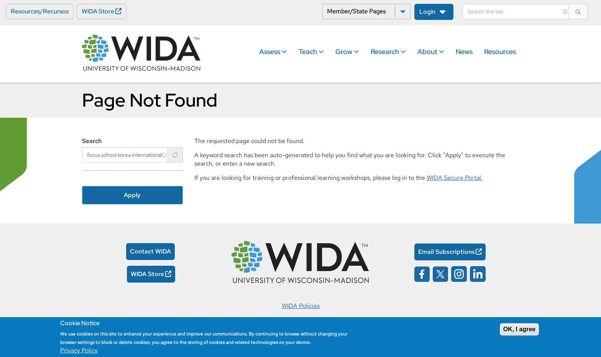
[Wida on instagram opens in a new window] (459, 273)
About (430, 51)
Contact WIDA (150, 251)
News (464, 51)
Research (388, 51)
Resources (500, 51)
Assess (273, 51)
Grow (347, 51)
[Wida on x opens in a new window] (440, 273)
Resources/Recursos (40, 11)
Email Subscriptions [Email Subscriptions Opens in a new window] (446, 252)
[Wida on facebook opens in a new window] (422, 273)
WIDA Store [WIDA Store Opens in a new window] (98, 11)
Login (427, 12)
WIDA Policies (301, 306)
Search (92, 141)
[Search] (516, 11)
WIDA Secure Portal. (455, 178)
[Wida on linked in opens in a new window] (478, 273)
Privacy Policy (79, 350)
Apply (132, 195)
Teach (311, 51)
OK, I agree (519, 329)
